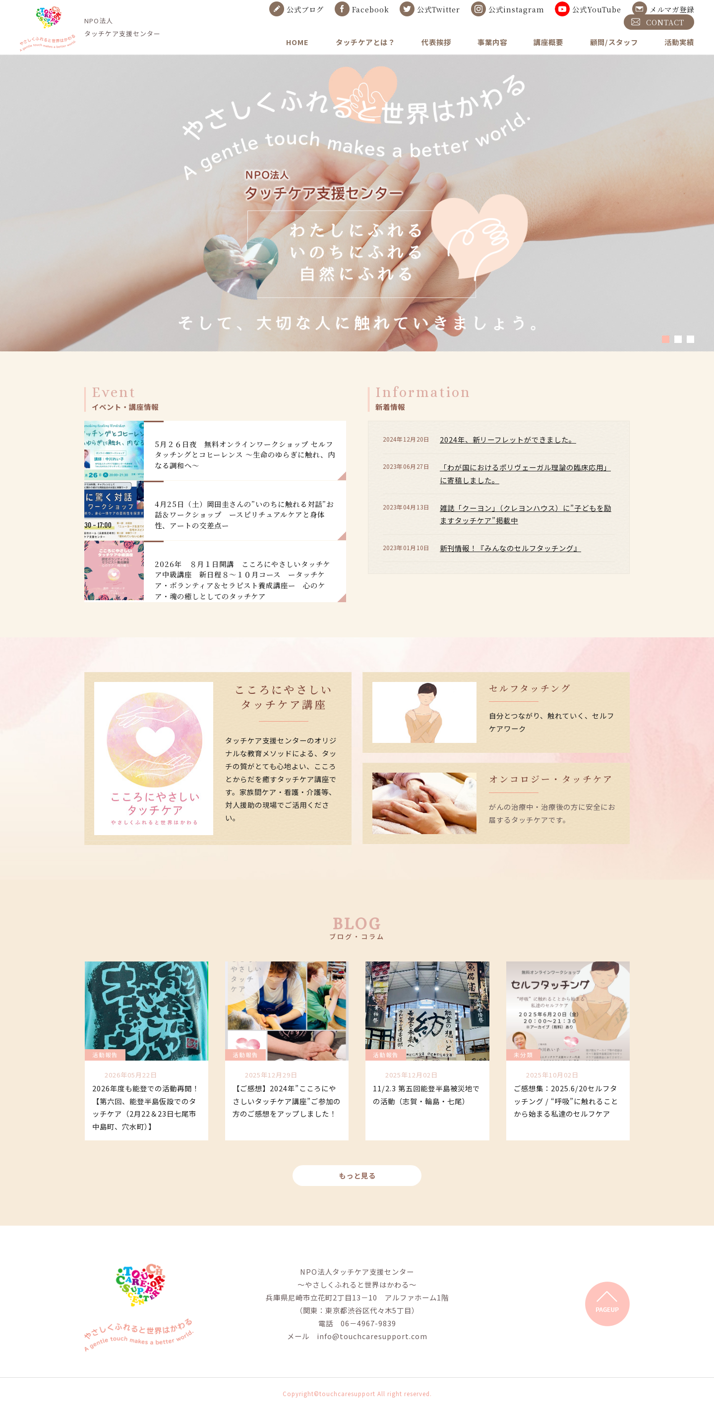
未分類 (523, 1055)
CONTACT (665, 22)
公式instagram (516, 9)
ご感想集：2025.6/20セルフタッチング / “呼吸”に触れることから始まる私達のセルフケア (566, 1101)
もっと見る (357, 1175)
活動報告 (105, 1055)
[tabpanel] (357, 202)
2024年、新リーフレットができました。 (508, 439)
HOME (297, 42)
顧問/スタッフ (614, 42)
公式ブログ (305, 9)
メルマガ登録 (672, 9)
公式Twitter (438, 9)
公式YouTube (596, 9)
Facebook (370, 9)
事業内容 (492, 42)
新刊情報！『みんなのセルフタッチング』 (510, 548)
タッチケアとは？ (365, 42)
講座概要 (548, 42)
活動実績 (679, 42)
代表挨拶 (436, 42)
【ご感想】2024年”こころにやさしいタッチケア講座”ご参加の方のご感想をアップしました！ (287, 1101)
